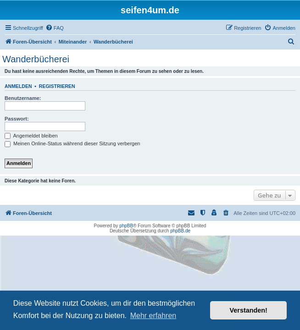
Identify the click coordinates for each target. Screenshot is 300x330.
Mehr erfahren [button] (153, 315)
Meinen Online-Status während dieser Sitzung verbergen (72, 143)
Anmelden (18, 86)
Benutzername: (23, 98)
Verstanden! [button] (248, 310)
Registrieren (57, 86)
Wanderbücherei (35, 59)
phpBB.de (180, 230)
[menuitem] (54, 27)
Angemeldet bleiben (31, 135)
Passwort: (17, 118)
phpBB (126, 225)
